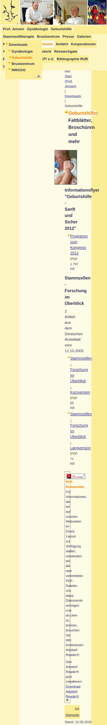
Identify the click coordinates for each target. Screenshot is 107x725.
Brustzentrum (48, 36)
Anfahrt (62, 44)
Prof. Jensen (13, 29)
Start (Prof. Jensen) (70, 81)
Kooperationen (83, 44)
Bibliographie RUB (72, 59)
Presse (68, 36)
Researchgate (65, 51)
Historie (44, 51)
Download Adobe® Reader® (73, 691)
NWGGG (19, 70)
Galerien (84, 36)
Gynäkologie (37, 29)
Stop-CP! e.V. (43, 59)
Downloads (18, 45)
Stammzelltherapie (18, 36)
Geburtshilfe (61, 29)
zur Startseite (72, 712)
